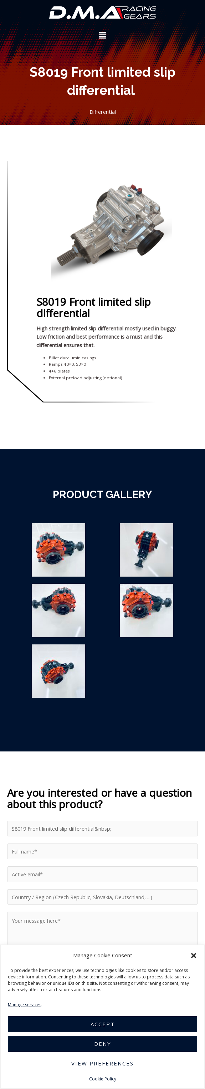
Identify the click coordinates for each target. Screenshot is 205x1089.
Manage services (24, 1005)
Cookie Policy (102, 1079)
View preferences (102, 1063)
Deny (102, 1043)
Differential (102, 111)
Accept (103, 1024)
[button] (193, 955)
